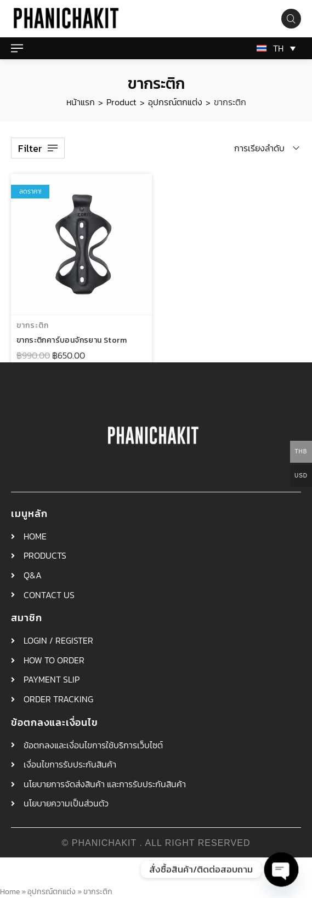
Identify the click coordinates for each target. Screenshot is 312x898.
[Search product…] (291, 19)
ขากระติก (32, 327)
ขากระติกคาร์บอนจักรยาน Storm (71, 342)
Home (10, 891)
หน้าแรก (80, 102)
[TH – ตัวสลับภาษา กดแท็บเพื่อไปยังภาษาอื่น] (274, 48)
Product (121, 102)
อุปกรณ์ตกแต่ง (175, 102)
